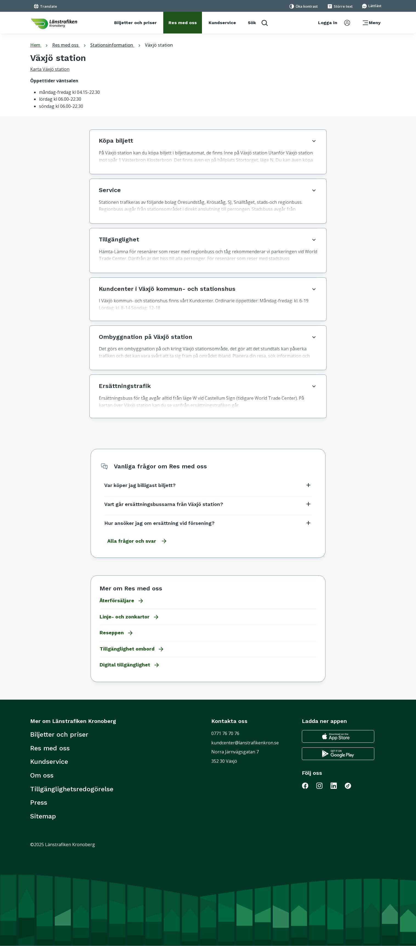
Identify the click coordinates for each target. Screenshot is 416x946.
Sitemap (43, 816)
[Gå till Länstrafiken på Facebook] (308, 785)
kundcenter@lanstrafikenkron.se (245, 743)
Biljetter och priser (59, 734)
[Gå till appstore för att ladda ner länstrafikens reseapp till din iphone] (338, 736)
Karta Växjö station (49, 69)
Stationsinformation (116, 45)
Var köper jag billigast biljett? (208, 485)
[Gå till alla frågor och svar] (135, 541)
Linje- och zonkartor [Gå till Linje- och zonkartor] (129, 617)
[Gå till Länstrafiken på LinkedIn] (337, 785)
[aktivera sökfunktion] (258, 22)
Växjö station (159, 45)
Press (38, 802)
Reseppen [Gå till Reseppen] (117, 633)
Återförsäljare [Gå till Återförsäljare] (122, 601)
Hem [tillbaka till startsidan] (39, 45)
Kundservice (49, 761)
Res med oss (69, 45)
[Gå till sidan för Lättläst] (371, 5)
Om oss (42, 775)
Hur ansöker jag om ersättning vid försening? (208, 523)
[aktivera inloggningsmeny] (334, 23)
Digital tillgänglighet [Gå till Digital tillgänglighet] (130, 665)
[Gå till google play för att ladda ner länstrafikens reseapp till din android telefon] (338, 753)
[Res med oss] (182, 23)
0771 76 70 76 (225, 733)
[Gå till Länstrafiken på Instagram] (322, 785)
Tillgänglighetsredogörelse (71, 789)
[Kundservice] (222, 23)
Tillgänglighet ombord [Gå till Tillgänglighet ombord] (132, 649)
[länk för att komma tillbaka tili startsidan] (54, 24)
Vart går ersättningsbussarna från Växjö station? (208, 504)
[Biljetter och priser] (135, 23)
